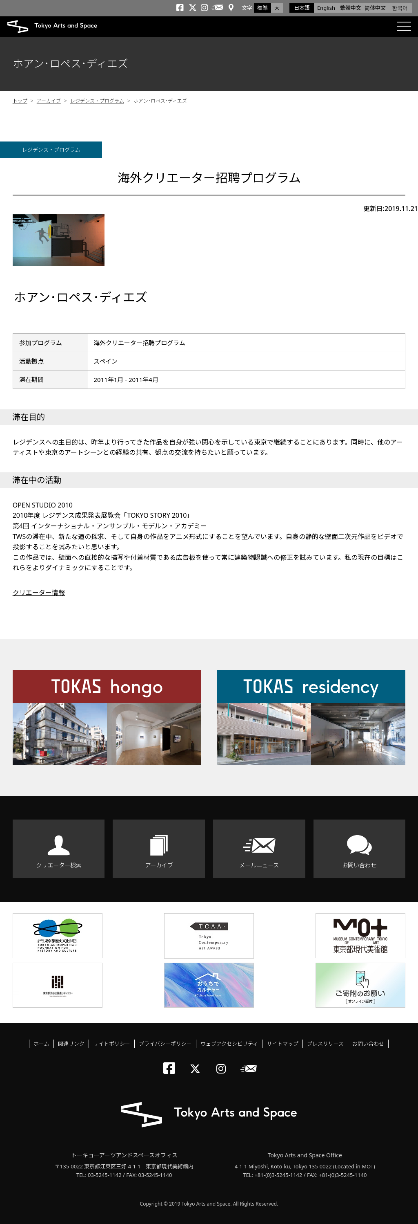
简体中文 (375, 7)
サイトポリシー (111, 1043)
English (326, 7)
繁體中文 (350, 7)
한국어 (400, 7)
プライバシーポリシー (165, 1043)
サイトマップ (282, 1043)
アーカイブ (49, 100)
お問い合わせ (359, 865)
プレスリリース (325, 1043)
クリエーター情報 (39, 592)
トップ (20, 100)
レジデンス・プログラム (97, 100)
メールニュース (259, 865)
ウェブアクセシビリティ (229, 1043)
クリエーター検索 (59, 865)
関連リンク (71, 1043)
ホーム (41, 1043)
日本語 (302, 7)
